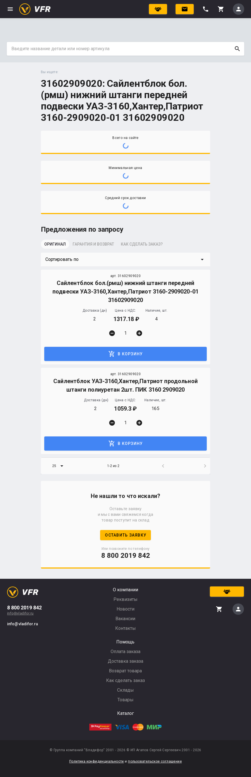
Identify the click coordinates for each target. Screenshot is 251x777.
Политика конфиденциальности (96, 761)
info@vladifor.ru (20, 613)
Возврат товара (125, 670)
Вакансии (125, 618)
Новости (125, 609)
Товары (125, 699)
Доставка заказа (125, 661)
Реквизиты (125, 599)
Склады (125, 690)
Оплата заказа (125, 651)
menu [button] (10, 9)
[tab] (55, 246)
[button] (125, 259)
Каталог (125, 713)
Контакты (125, 628)
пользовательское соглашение (155, 761)
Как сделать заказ (125, 680)
